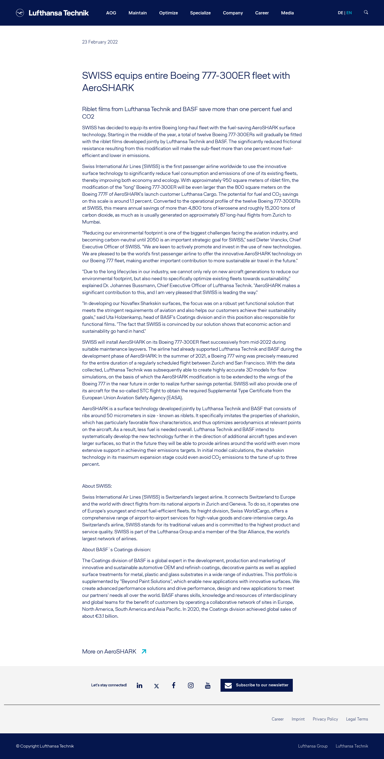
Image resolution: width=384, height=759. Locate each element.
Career (278, 719)
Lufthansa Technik (352, 746)
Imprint (298, 719)
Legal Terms (357, 719)
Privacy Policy (325, 719)
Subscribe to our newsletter (257, 685)
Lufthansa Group (313, 746)
